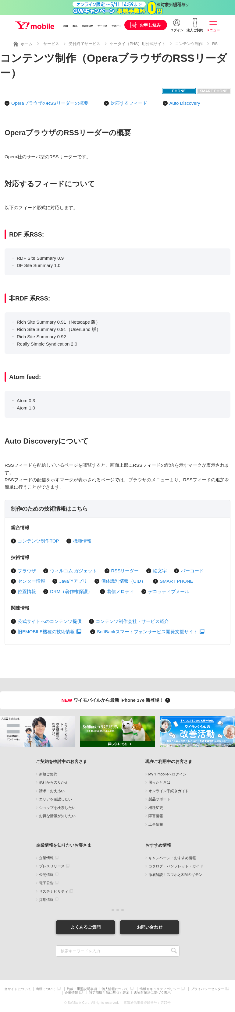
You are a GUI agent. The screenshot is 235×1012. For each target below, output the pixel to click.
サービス (102, 25)
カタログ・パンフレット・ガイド (175, 866)
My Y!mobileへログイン (167, 774)
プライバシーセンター (207, 989)
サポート (116, 25)
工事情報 (155, 824)
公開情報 (46, 875)
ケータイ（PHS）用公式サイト (138, 43)
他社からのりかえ (53, 782)
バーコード (192, 570)
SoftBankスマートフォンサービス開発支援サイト (151, 631)
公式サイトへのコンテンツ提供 (50, 621)
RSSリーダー (125, 570)
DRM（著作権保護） (71, 591)
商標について (46, 989)
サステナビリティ (53, 891)
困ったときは (159, 782)
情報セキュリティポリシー (160, 989)
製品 (75, 25)
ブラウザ (27, 570)
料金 (65, 25)
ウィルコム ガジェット (73, 570)
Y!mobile (34, 25)
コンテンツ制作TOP (38, 540)
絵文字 (160, 570)
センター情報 (31, 581)
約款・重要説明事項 (82, 989)
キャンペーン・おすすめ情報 (172, 858)
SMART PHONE (176, 581)
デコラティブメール (168, 591)
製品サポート (159, 799)
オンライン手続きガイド (168, 791)
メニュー (213, 30)
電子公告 (46, 883)
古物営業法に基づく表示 (152, 992)
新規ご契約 (48, 774)
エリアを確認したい (55, 799)
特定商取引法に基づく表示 (109, 992)
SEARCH (174, 951)
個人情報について (114, 989)
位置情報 (27, 591)
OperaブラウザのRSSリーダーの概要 (49, 103)
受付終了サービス (84, 43)
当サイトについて (17, 989)
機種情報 (82, 540)
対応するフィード (129, 103)
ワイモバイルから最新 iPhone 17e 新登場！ (117, 700)
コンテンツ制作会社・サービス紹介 (132, 621)
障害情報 (155, 816)
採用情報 (46, 900)
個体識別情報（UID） (123, 581)
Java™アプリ (73, 581)
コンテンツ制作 (189, 43)
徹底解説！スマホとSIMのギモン (175, 875)
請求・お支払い (52, 791)
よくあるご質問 (86, 927)
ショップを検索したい (57, 808)
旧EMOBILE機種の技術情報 (49, 631)
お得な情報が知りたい (57, 816)
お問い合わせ (149, 927)
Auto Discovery (184, 103)
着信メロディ (120, 591)
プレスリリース (52, 866)
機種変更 (155, 808)
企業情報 (46, 858)
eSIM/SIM (87, 25)
